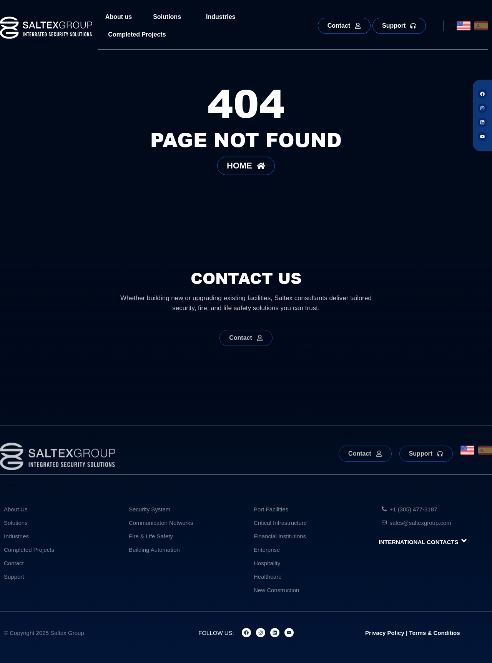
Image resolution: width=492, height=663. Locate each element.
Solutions (169, 17)
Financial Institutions (280, 536)
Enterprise (267, 549)
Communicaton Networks (161, 522)
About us (118, 16)
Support (14, 576)
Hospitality (267, 563)
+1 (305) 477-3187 (413, 509)
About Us (16, 509)
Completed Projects (137, 34)
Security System (149, 509)
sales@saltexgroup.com (420, 522)
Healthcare (268, 576)
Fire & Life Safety (151, 536)
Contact (14, 563)
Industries (222, 17)
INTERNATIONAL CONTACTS (419, 542)
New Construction (276, 590)
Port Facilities (271, 509)
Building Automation (154, 549)
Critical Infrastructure (280, 522)
